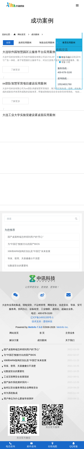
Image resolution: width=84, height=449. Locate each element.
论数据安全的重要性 (18, 265)
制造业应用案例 (46, 42)
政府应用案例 (25, 42)
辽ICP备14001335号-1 (42, 317)
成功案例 (35, 34)
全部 (8, 42)
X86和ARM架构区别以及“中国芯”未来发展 (29, 251)
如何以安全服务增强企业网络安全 (21, 387)
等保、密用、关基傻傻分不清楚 (24, 258)
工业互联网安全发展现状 (16, 376)
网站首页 (18, 34)
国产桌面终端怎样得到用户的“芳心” (25, 237)
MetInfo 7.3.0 (35, 327)
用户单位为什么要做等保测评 (18, 398)
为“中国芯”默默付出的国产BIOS (24, 244)
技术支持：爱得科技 (42, 321)
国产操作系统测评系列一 (16, 382)
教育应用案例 (68, 42)
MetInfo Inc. (63, 327)
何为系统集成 (10, 393)
